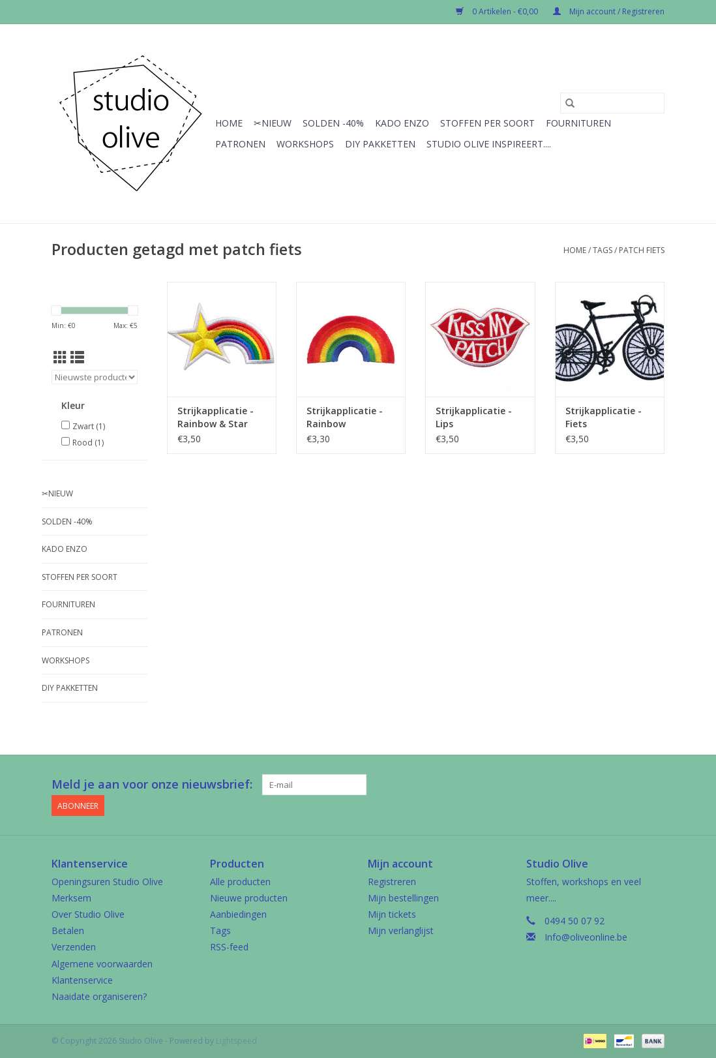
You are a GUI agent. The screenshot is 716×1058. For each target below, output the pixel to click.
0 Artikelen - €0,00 (498, 11)
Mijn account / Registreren (608, 11)
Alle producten (240, 881)
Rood (88, 442)
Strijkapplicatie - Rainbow (344, 417)
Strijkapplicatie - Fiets (603, 417)
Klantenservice (82, 980)
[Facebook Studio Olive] (607, 784)
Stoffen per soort (487, 123)
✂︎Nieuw (272, 123)
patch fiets (641, 250)
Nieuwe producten (249, 898)
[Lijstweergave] (77, 357)
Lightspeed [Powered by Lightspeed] (236, 1040)
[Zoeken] (612, 103)
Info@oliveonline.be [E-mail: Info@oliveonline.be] (585, 937)
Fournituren (578, 123)
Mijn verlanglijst (401, 930)
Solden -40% (333, 123)
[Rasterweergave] (60, 357)
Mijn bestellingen (403, 898)
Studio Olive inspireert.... (488, 144)
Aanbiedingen (238, 914)
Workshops (305, 144)
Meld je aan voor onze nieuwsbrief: (152, 784)
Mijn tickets (392, 914)
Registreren (392, 881)
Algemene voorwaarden (102, 963)
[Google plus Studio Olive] (630, 784)
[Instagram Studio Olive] (654, 784)
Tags (602, 250)
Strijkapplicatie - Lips (474, 417)
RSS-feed (229, 947)
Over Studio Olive (88, 914)
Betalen (68, 930)
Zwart (88, 426)
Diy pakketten (380, 144)
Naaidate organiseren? (99, 996)
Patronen (240, 144)
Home (229, 123)
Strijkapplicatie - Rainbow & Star (215, 417)
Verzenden (74, 947)
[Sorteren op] (95, 377)
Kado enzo (402, 123)
